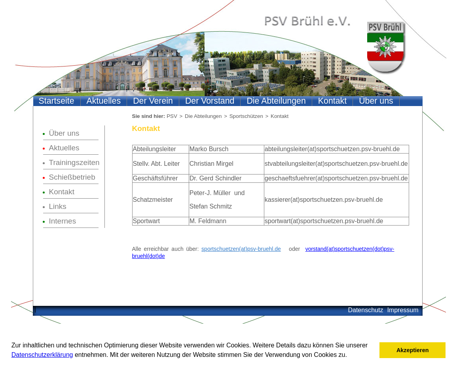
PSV (172, 116)
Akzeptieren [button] (412, 350)
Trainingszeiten (74, 162)
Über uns (376, 101)
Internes (62, 221)
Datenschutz (365, 310)
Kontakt (332, 101)
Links (57, 206)
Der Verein (153, 101)
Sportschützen (246, 116)
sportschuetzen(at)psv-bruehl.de (241, 249)
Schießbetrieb (72, 177)
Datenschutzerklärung (42, 354)
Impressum (402, 310)
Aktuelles (104, 101)
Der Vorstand (209, 101)
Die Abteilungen (276, 101)
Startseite (56, 101)
